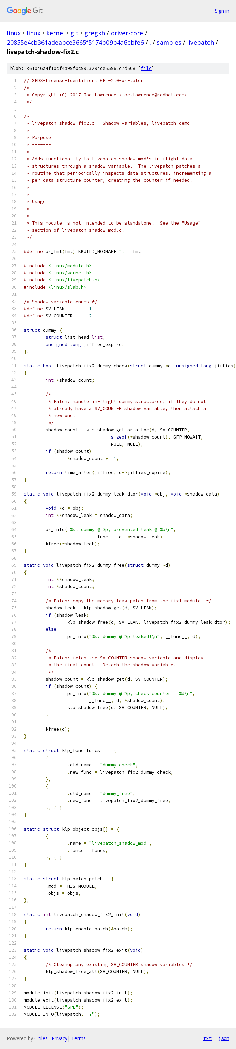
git (74, 33)
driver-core (127, 33)
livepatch (200, 42)
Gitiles (41, 1038)
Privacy (59, 1038)
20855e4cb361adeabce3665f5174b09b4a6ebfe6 (75, 42)
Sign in (222, 10)
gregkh (94, 33)
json (223, 1038)
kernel (55, 33)
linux (14, 33)
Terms (78, 1038)
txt (207, 1038)
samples (169, 42)
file (146, 68)
